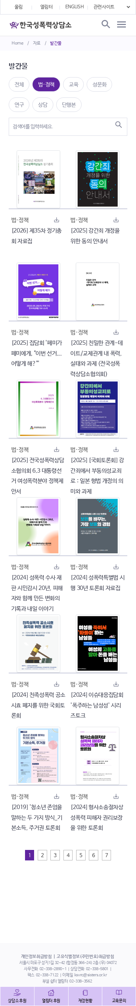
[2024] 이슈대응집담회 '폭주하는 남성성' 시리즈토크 (96, 706)
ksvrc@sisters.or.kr (90, 975)
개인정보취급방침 (36, 956)
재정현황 (85, 1001)
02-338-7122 (47, 975)
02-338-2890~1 (53, 969)
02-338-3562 (80, 981)
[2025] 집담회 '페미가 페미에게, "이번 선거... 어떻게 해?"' (36, 354)
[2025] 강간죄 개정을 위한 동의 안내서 (94, 236)
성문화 (99, 84)
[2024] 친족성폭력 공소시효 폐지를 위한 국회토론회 (38, 706)
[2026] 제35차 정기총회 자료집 (36, 236)
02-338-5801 (97, 969)
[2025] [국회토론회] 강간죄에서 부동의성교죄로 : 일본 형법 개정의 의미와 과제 (97, 476)
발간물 (56, 43)
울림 (19, 7)
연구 (19, 105)
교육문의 (119, 1001)
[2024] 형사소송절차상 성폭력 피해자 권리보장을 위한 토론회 (96, 818)
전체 (19, 84)
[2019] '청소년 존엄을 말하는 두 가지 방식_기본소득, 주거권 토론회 (36, 818)
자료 (37, 43)
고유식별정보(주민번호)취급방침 (85, 956)
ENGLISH (74, 7)
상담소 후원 (17, 1001)
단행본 (69, 105)
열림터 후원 (51, 1001)
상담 (42, 105)
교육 (73, 84)
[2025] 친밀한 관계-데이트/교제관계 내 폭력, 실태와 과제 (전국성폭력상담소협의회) (96, 359)
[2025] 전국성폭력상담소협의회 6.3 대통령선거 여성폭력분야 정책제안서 (37, 476)
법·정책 (46, 84)
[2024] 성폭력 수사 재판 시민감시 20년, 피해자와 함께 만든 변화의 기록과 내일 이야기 (37, 593)
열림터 (46, 7)
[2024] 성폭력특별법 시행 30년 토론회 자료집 (97, 583)
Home (18, 43)
